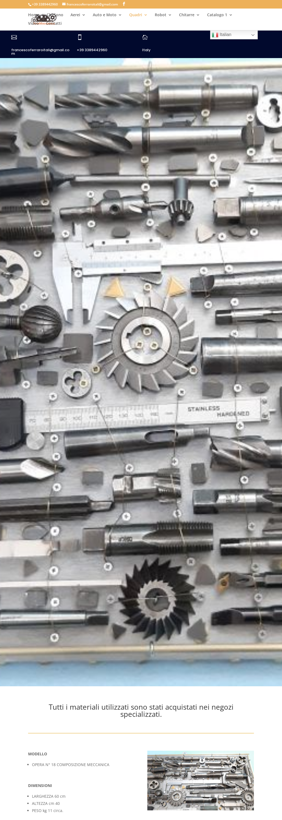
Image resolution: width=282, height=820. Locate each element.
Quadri (135, 15)
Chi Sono (55, 15)
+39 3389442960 (92, 50)
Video (33, 23)
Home (33, 15)
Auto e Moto (104, 15)
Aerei (75, 15)
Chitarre (186, 15)
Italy (146, 50)
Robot (160, 15)
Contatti (54, 23)
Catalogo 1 (217, 15)
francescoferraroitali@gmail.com (40, 51)
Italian (221, 35)
